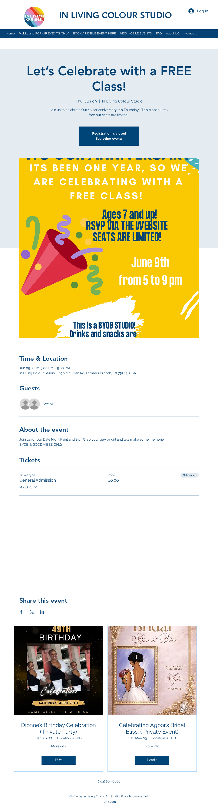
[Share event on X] (32, 612)
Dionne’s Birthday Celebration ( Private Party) (58, 728)
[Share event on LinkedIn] (42, 612)
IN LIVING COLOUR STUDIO (115, 15)
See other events (109, 139)
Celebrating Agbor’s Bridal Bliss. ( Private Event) (152, 728)
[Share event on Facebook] (21, 612)
